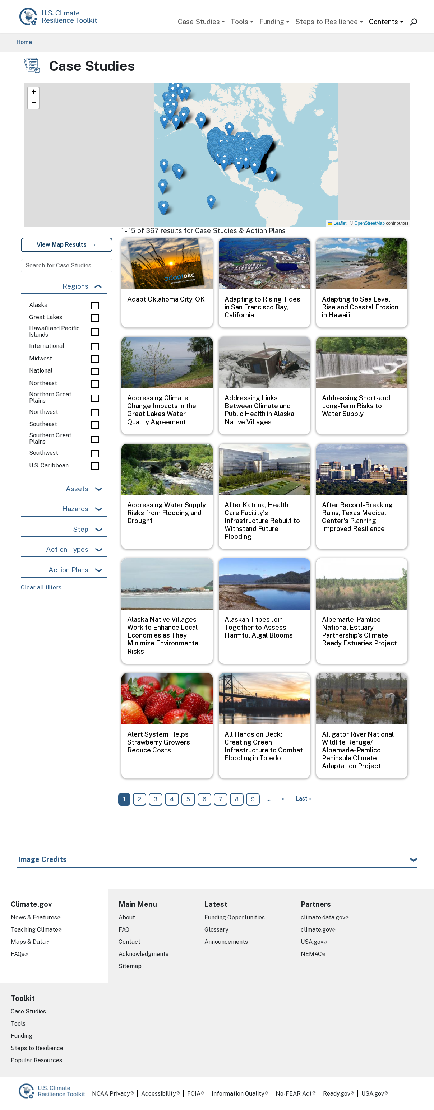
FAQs (17, 954)
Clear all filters (41, 587)
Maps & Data (28, 941)
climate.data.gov (323, 917)
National (40, 371)
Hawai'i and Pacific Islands (54, 331)
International (46, 346)
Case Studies (199, 21)
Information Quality (238, 1093)
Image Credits (42, 859)
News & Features (34, 917)
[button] (176, 122)
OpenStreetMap (369, 223)
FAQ (124, 929)
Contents (383, 21)
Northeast (43, 383)
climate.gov (316, 929)
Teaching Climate (34, 929)
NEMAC (311, 954)
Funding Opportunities (234, 917)
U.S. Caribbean (49, 465)
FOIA (193, 1093)
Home (24, 42)
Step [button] (80, 529)
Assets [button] (77, 489)
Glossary (216, 929)
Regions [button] (75, 286)
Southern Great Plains (50, 438)
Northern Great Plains (50, 397)
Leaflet (337, 223)
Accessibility (158, 1093)
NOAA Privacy (111, 1093)
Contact (129, 941)
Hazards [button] (75, 509)
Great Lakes (45, 317)
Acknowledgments (143, 954)
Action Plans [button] (68, 570)
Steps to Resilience (326, 21)
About (127, 917)
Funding (271, 21)
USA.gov (312, 941)
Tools (239, 21)
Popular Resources (36, 1060)
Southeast (43, 424)
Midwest (40, 358)
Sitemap (130, 966)
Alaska (38, 305)
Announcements (226, 941)
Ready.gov (336, 1093)
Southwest (43, 453)
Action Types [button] (67, 549)
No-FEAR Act (294, 1093)
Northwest (43, 412)
